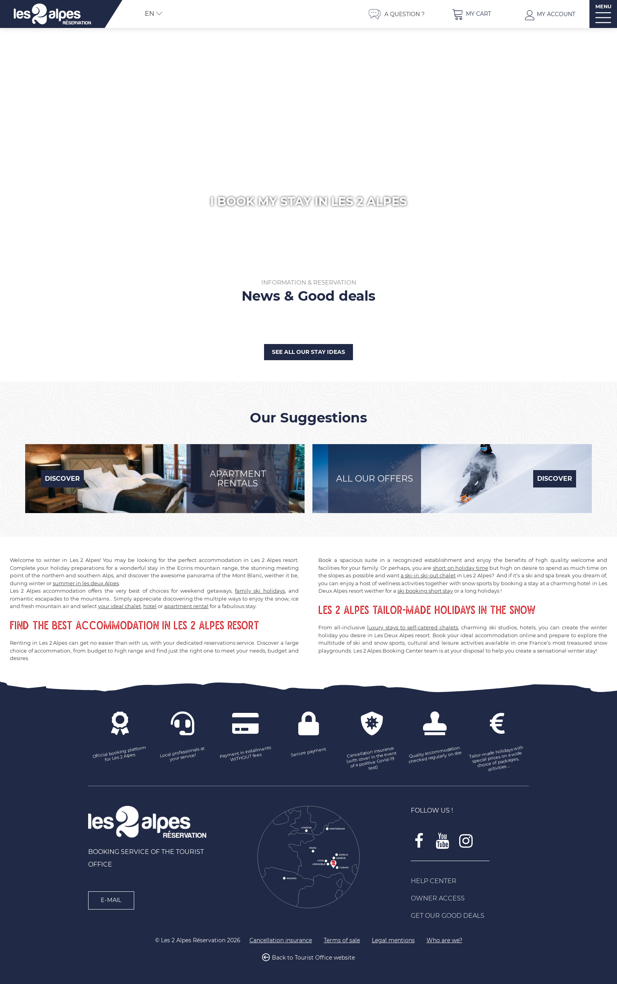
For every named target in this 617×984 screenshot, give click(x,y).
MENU (603, 6)
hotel (150, 606)
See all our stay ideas (308, 351)
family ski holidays (260, 591)
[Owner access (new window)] (470, 898)
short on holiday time (460, 568)
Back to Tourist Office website (313, 958)
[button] (471, 14)
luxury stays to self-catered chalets (412, 627)
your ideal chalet (119, 606)
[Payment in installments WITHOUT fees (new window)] (245, 755)
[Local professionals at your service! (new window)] (182, 755)
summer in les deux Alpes (86, 583)
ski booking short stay (425, 591)
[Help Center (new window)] (470, 881)
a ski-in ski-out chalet (428, 575)
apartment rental (186, 606)
